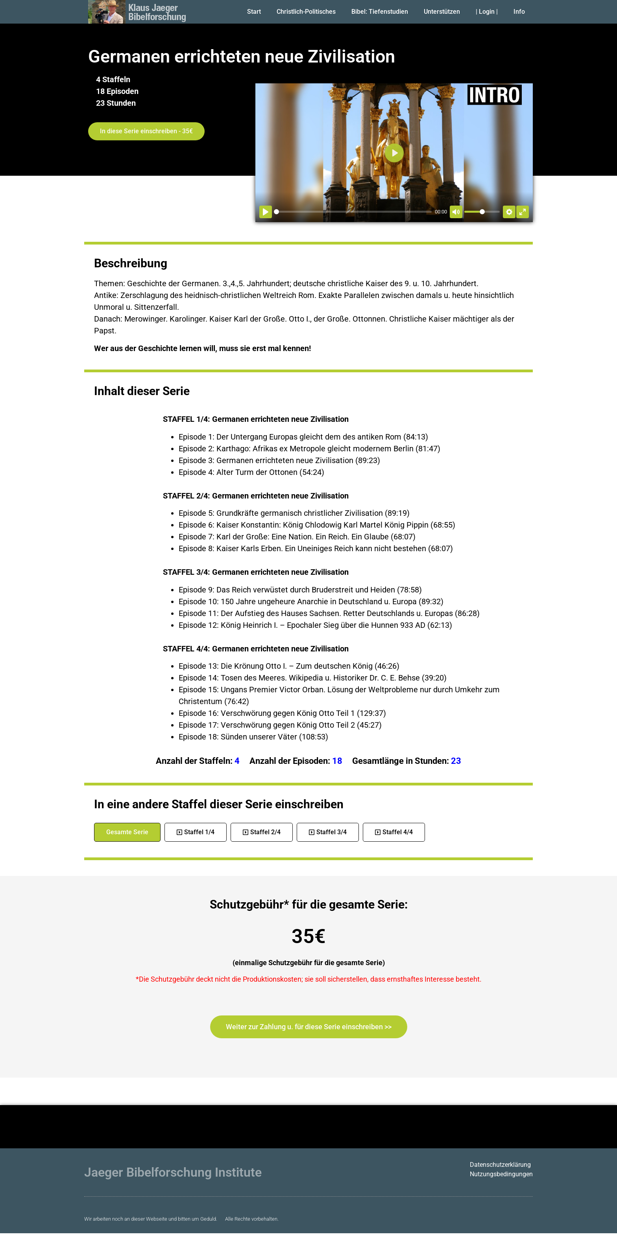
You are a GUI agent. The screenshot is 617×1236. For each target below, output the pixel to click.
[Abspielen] (265, 212)
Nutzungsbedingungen (501, 1174)
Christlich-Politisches (306, 11)
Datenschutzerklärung (500, 1164)
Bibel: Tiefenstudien (379, 11)
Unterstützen (442, 11)
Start (254, 11)
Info (519, 11)
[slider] (353, 211)
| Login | (487, 11)
